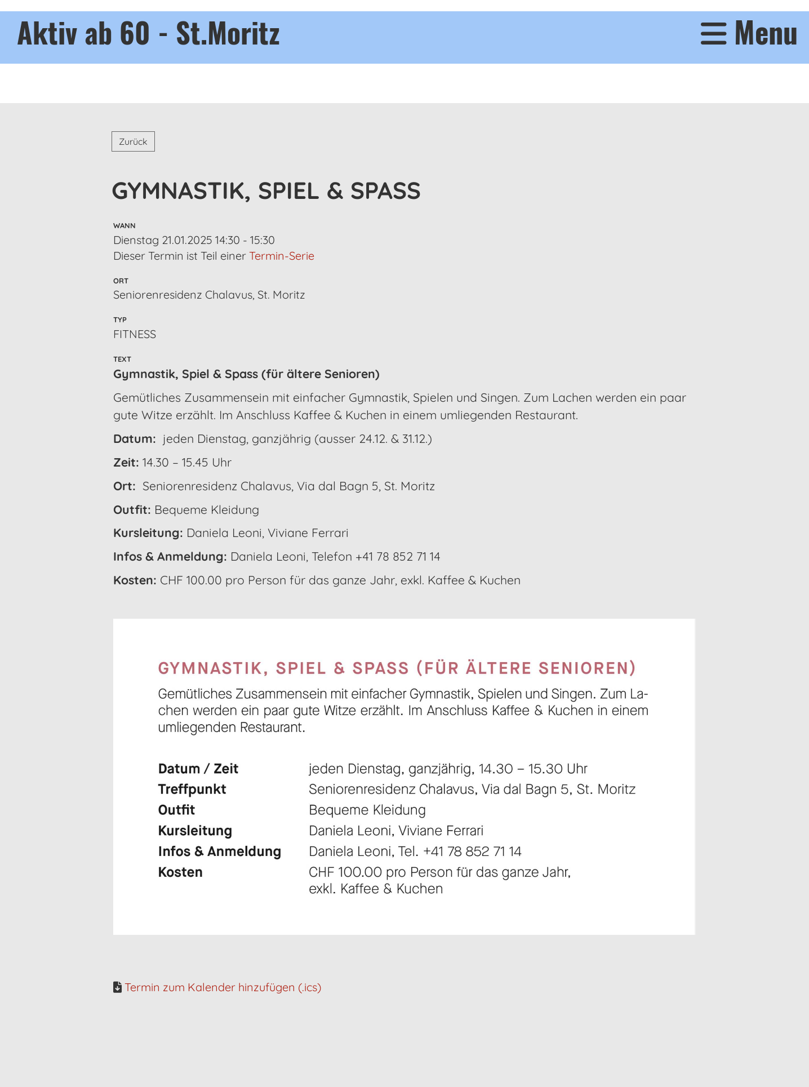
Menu (749, 31)
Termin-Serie (281, 256)
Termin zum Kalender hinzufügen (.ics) (223, 987)
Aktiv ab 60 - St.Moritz (148, 31)
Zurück (133, 141)
